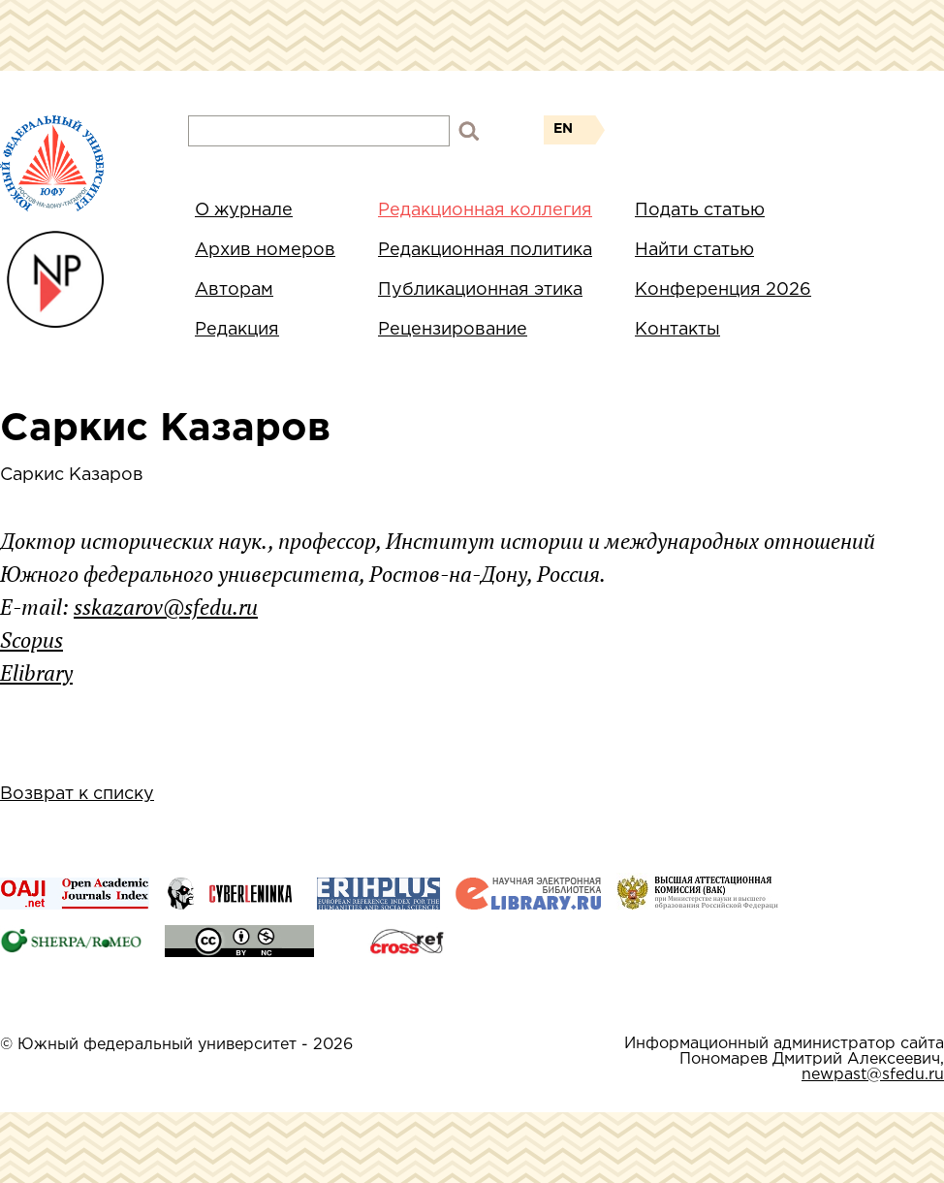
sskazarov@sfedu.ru (166, 606)
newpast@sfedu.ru (873, 1075)
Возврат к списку (77, 794)
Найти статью (694, 250)
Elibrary (36, 672)
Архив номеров (265, 250)
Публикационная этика (480, 290)
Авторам (234, 290)
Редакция (237, 329)
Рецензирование (452, 329)
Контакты (677, 329)
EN (563, 129)
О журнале (244, 210)
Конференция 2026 (723, 290)
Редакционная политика (485, 250)
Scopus (31, 639)
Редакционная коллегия (485, 210)
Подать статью (700, 210)
